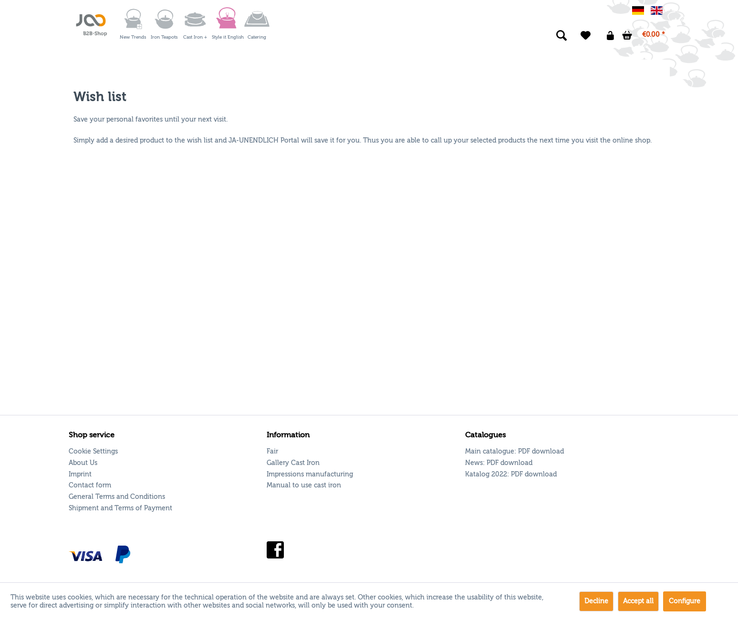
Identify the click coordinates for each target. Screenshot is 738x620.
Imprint (80, 474)
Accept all (638, 601)
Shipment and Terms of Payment (120, 508)
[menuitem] (131, 19)
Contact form (90, 485)
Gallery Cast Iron (293, 463)
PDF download (541, 451)
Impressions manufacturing (310, 474)
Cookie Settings (93, 451)
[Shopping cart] (644, 35)
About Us (83, 463)
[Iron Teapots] (164, 19)
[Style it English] (226, 19)
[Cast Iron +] (195, 19)
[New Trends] (133, 19)
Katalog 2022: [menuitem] (511, 474)
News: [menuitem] (498, 463)
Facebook (275, 550)
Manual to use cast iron (304, 485)
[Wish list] (585, 35)
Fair (272, 451)
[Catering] (257, 19)
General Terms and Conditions (117, 497)
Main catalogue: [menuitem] (514, 451)
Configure (684, 601)
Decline (596, 601)
